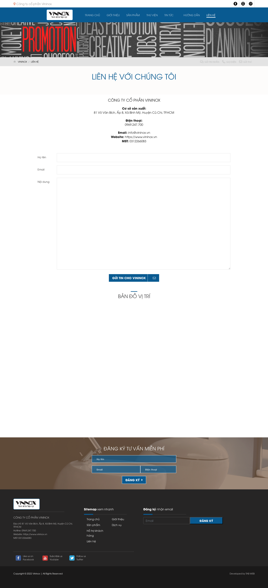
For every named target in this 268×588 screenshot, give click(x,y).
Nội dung (43, 181)
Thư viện (152, 15)
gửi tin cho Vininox (134, 278)
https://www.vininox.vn (141, 137)
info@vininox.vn (139, 132)
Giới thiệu (113, 15)
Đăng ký (134, 480)
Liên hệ (211, 15)
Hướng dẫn (192, 15)
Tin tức (168, 15)
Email (41, 169)
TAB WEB (250, 573)
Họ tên (42, 157)
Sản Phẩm (133, 15)
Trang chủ (92, 15)
